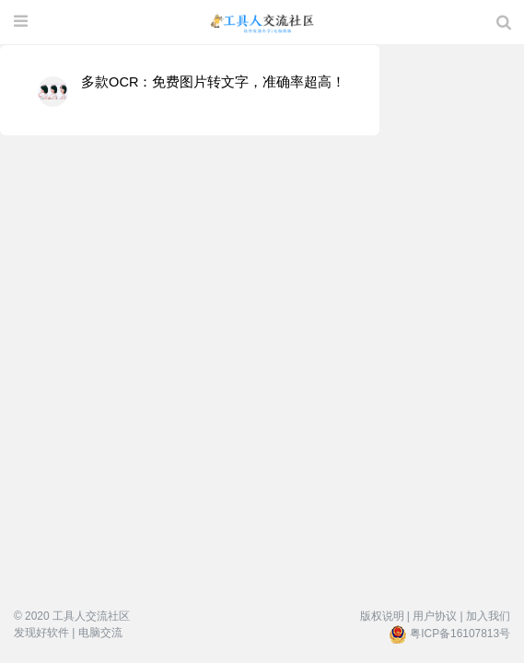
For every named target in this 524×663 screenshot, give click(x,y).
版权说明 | (385, 616)
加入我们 (488, 616)
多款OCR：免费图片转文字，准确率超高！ (213, 82)
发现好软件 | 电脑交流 (68, 632)
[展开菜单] (20, 22)
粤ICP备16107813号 (460, 633)
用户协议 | (437, 616)
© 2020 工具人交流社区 (72, 616)
